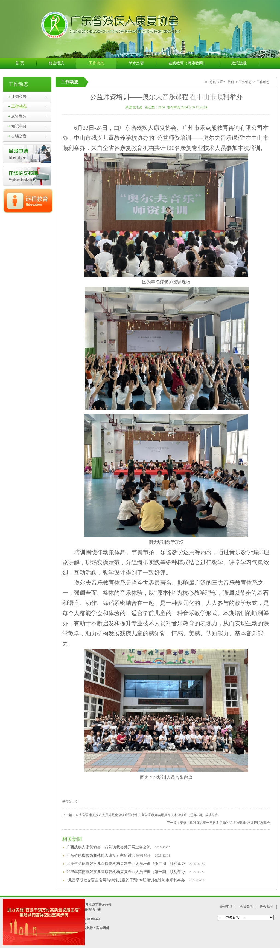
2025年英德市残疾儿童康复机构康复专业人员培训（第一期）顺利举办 (125, 872)
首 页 (25, 63)
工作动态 (102, 63)
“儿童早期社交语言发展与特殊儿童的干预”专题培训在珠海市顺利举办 (125, 880)
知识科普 (17, 126)
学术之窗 (142, 63)
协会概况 (62, 63)
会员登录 (246, 907)
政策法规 (245, 63)
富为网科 (102, 928)
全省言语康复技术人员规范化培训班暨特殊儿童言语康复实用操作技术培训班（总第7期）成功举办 (146, 815)
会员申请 (226, 907)
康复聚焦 (17, 116)
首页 (231, 82)
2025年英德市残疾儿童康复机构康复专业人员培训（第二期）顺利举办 (125, 864)
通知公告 (17, 97)
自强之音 (17, 136)
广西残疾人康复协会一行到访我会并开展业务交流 (108, 847)
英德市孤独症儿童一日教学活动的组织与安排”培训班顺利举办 (225, 823)
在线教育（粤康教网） (193, 63)
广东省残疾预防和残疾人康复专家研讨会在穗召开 (108, 855)
